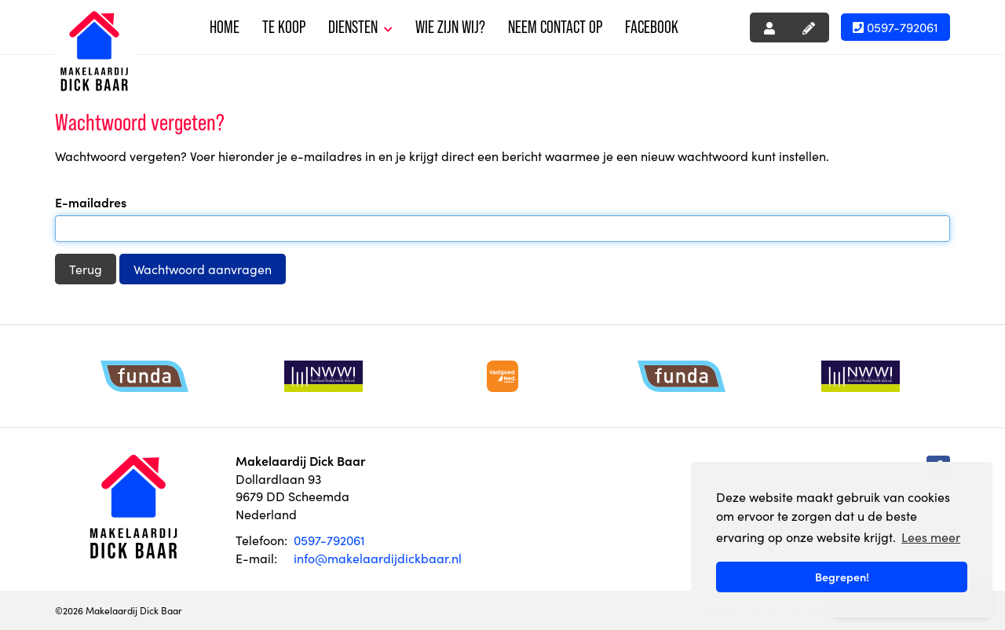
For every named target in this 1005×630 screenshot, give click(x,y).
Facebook (651, 27)
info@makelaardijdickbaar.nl (378, 557)
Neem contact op (555, 27)
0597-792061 (895, 26)
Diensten (360, 27)
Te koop (283, 27)
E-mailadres (90, 202)
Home (224, 27)
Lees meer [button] (930, 536)
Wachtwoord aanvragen (202, 268)
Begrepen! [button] (842, 576)
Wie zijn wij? (450, 27)
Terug (85, 268)
